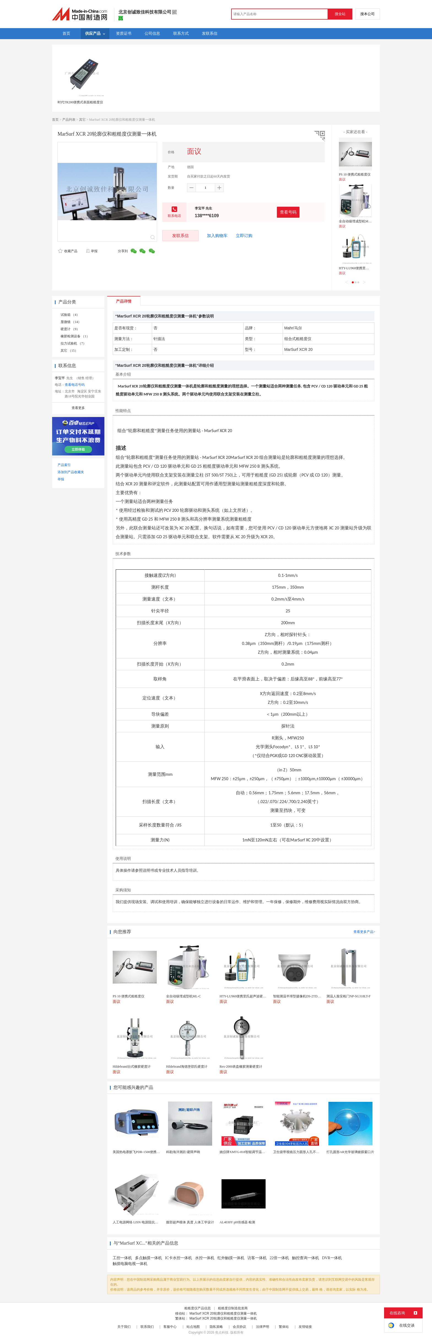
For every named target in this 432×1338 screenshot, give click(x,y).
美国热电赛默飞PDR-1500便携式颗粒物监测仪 (146, 1152)
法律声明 (262, 1327)
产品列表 (68, 120)
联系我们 (147, 1327)
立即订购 (244, 235)
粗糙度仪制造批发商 (233, 1308)
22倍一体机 (279, 1258)
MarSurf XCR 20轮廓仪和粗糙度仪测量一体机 (223, 1313)
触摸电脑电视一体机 (130, 1264)
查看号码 (288, 212)
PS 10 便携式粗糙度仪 (355, 174)
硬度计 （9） (70, 329)
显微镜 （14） (71, 322)
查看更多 (78, 408)
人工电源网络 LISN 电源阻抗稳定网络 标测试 (146, 1222)
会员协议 (239, 1327)
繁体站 (284, 1327)
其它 (82, 120)
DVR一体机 (332, 1258)
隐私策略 (216, 1327)
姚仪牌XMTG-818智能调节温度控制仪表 (249, 1152)
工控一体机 (122, 1258)
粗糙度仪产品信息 (197, 1308)
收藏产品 (67, 251)
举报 (92, 251)
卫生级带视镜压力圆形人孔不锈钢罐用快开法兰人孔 (311, 1152)
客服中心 (170, 1327)
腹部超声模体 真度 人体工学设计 (190, 1222)
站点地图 (193, 1327)
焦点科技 (221, 1332)
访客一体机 (257, 1258)
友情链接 (305, 1327)
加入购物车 (217, 235)
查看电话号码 (75, 385)
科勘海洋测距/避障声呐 (183, 1152)
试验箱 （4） (70, 315)
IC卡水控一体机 (178, 1258)
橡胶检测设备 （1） (75, 336)
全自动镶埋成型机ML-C (356, 221)
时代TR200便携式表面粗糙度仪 (80, 102)
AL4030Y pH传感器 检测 (237, 1222)
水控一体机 (204, 1258)
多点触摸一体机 (148, 1258)
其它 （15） (69, 350)
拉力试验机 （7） (73, 343)
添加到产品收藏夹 (71, 472)
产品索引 (64, 465)
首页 (55, 120)
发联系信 (180, 235)
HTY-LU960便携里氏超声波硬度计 (364, 268)
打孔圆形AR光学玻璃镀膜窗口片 (350, 1152)
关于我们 (124, 1327)
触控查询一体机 (305, 1258)
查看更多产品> (364, 932)
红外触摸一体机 (230, 1258)
